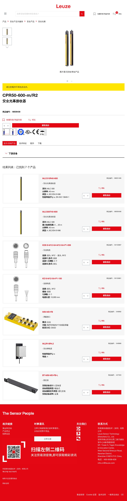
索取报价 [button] (45, 125)
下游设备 (11, 153)
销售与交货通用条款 (9, 478)
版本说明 (102, 494)
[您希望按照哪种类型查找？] (48, 13)
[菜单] (5, 13)
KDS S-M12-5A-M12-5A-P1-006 (56, 245)
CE (122, 494)
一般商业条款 (113, 494)
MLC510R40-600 (50, 178)
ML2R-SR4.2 (48, 343)
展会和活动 (7, 428)
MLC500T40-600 (49, 211)
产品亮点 (6, 431)
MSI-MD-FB (47, 312)
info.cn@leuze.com (106, 463)
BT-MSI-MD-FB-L (50, 375)
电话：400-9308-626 (107, 459)
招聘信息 (6, 434)
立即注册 (47, 439)
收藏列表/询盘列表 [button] (12, 120)
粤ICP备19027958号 (9, 472)
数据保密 (80, 494)
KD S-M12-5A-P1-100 (52, 278)
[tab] (9, 143)
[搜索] (81, 13)
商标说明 (5, 483)
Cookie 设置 (91, 494)
